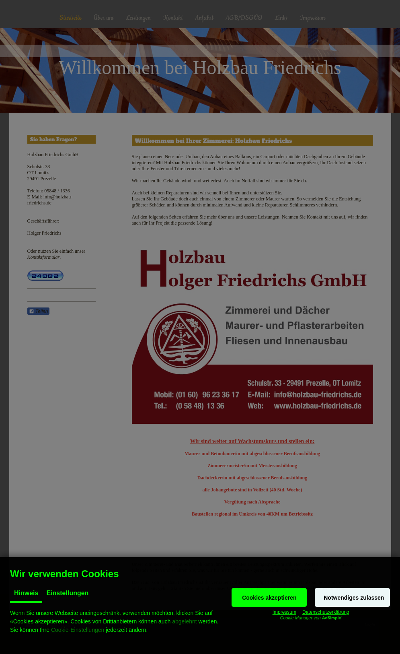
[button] (269, 597)
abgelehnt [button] (184, 621)
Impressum (284, 612)
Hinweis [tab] (26, 593)
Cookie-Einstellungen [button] (77, 630)
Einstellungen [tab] (67, 593)
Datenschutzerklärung (325, 612)
